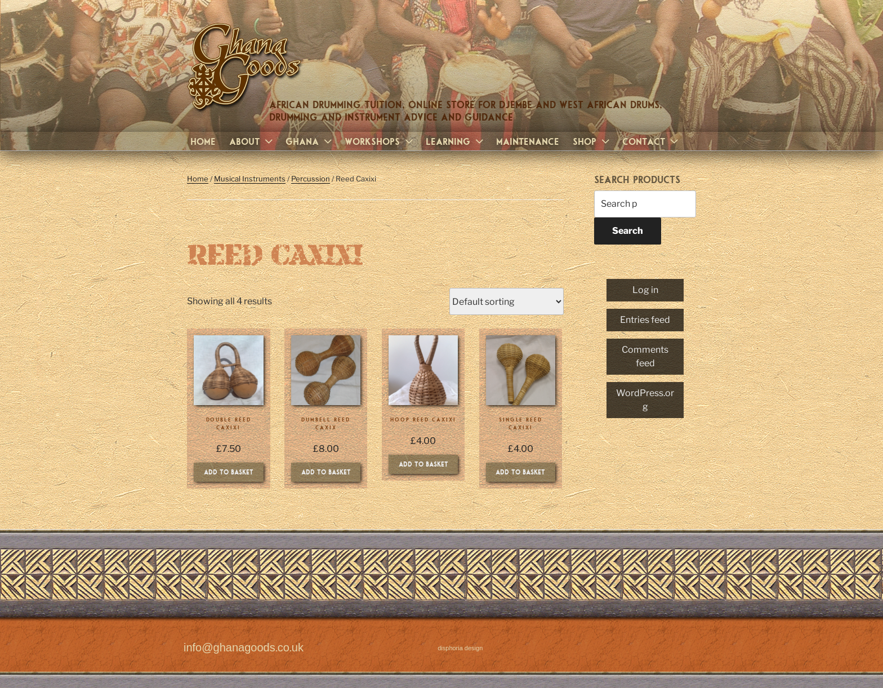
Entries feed (645, 319)
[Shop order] (506, 301)
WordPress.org (645, 400)
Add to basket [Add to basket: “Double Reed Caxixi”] (228, 471)
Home (203, 141)
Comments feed (645, 356)
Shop (592, 141)
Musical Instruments (250, 178)
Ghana (310, 141)
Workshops (380, 141)
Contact (651, 141)
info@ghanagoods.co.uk (244, 648)
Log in (645, 290)
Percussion (310, 178)
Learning (456, 141)
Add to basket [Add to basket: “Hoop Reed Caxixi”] (423, 463)
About (252, 141)
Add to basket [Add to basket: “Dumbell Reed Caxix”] (326, 471)
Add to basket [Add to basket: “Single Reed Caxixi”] (520, 471)
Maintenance (527, 141)
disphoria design (460, 648)
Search (627, 230)
